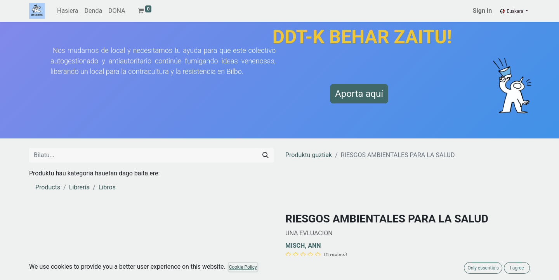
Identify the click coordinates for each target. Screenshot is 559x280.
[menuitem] (68, 11)
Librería (79, 187)
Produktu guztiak (308, 155)
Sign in (482, 10)
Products (47, 187)
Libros (107, 187)
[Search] (265, 155)
